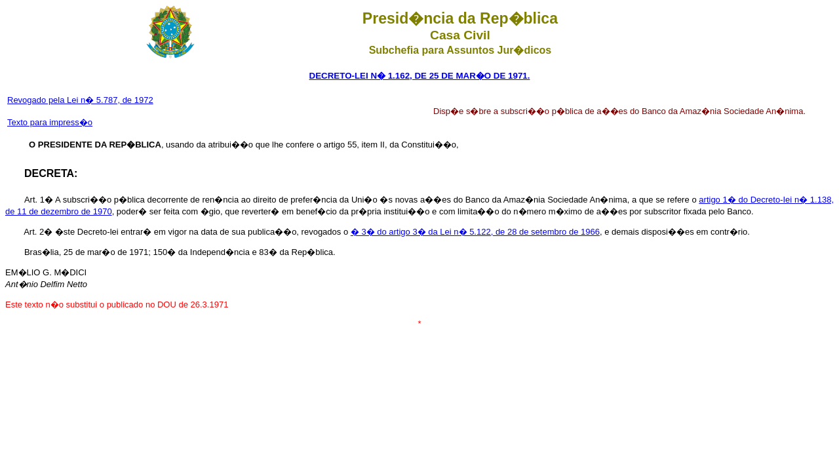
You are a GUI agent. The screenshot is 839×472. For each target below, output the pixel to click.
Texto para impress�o (49, 122)
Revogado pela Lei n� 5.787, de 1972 (80, 100)
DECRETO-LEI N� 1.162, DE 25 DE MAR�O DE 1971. (419, 76)
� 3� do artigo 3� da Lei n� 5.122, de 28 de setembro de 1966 (475, 232)
